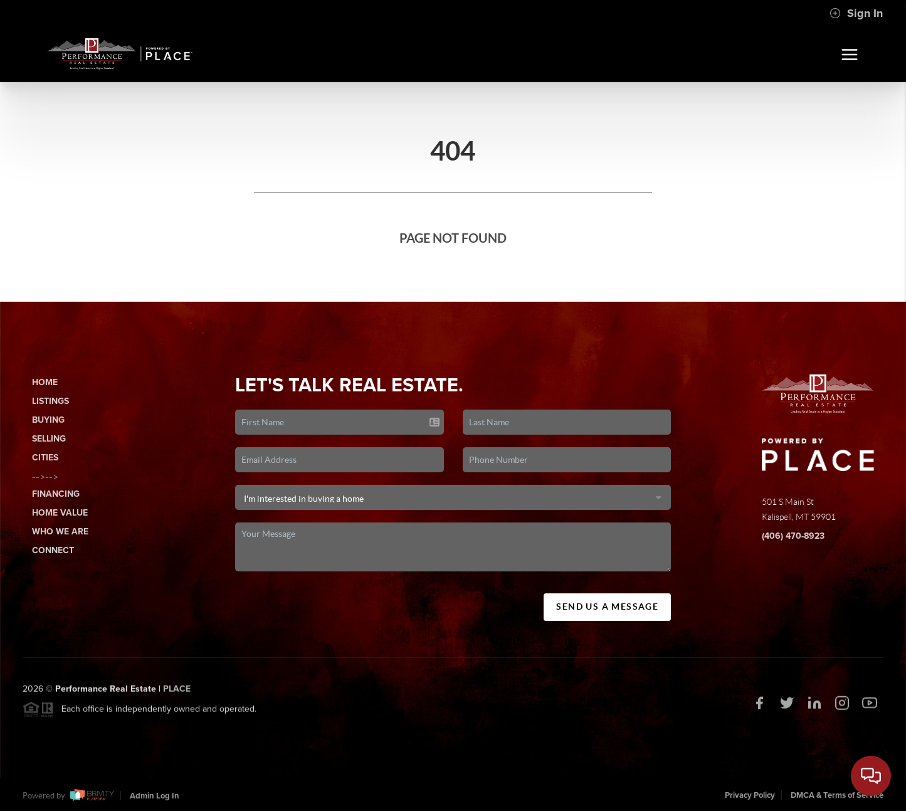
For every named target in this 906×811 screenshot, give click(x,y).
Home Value (60, 512)
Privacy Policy (750, 795)
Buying (48, 420)
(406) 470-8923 (793, 536)
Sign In (856, 13)
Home (45, 382)
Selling (49, 438)
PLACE (177, 691)
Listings (50, 401)
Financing (56, 494)
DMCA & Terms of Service (837, 795)
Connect (53, 550)
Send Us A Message (607, 607)
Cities (45, 457)
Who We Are (60, 531)
